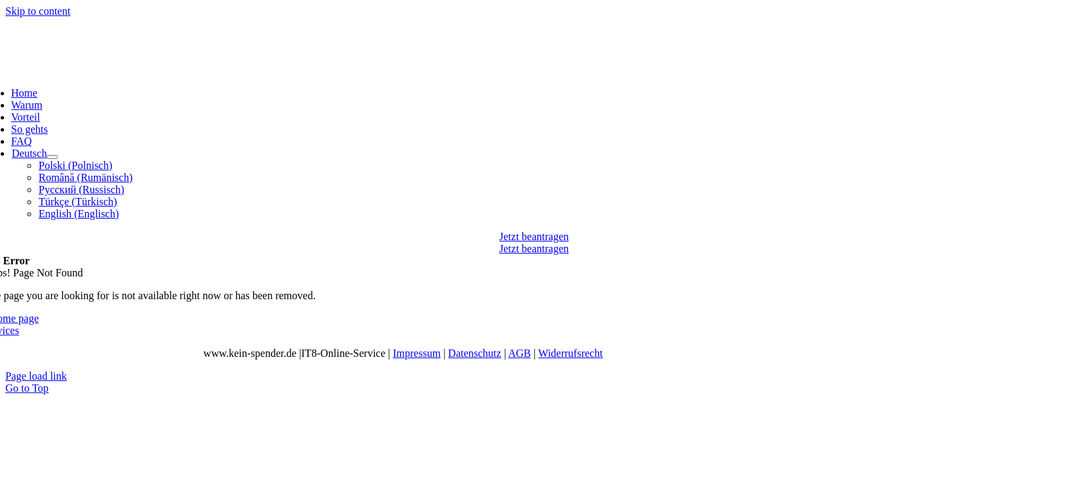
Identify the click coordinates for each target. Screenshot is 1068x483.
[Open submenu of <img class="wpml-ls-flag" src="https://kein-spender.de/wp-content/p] (52, 157)
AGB (519, 353)
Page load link (36, 376)
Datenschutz (474, 353)
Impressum (416, 353)
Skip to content (37, 11)
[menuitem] (29, 153)
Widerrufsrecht (570, 353)
